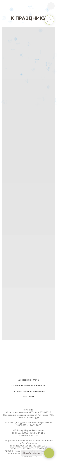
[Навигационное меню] (51, 6)
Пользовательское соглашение (28, 391)
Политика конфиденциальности (28, 385)
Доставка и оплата (28, 379)
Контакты (28, 396)
